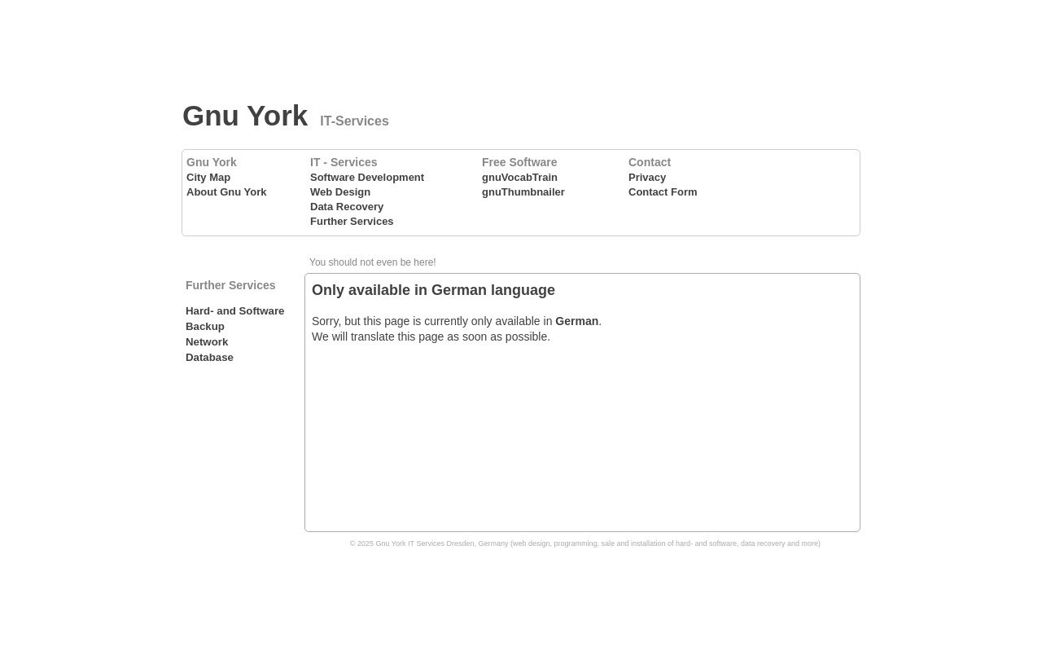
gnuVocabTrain (520, 177)
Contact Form (663, 192)
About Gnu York (226, 192)
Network (207, 342)
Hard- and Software (235, 311)
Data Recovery (346, 206)
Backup (205, 326)
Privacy (647, 177)
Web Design (340, 192)
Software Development (367, 177)
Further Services (352, 221)
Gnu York (245, 115)
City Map (208, 177)
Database (210, 357)
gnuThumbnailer (523, 192)
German (576, 321)
